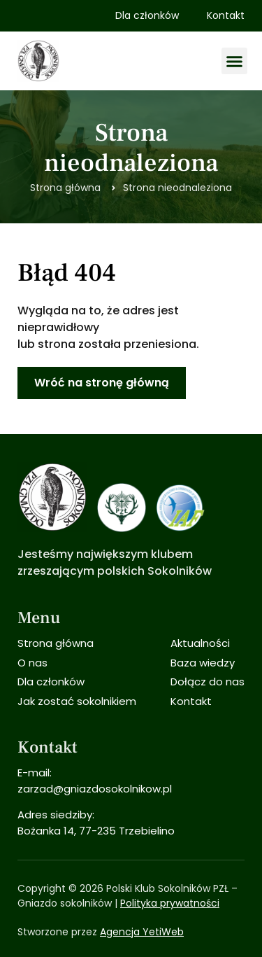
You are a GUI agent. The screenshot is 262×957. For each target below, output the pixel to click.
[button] (234, 61)
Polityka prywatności (169, 903)
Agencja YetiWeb (142, 932)
